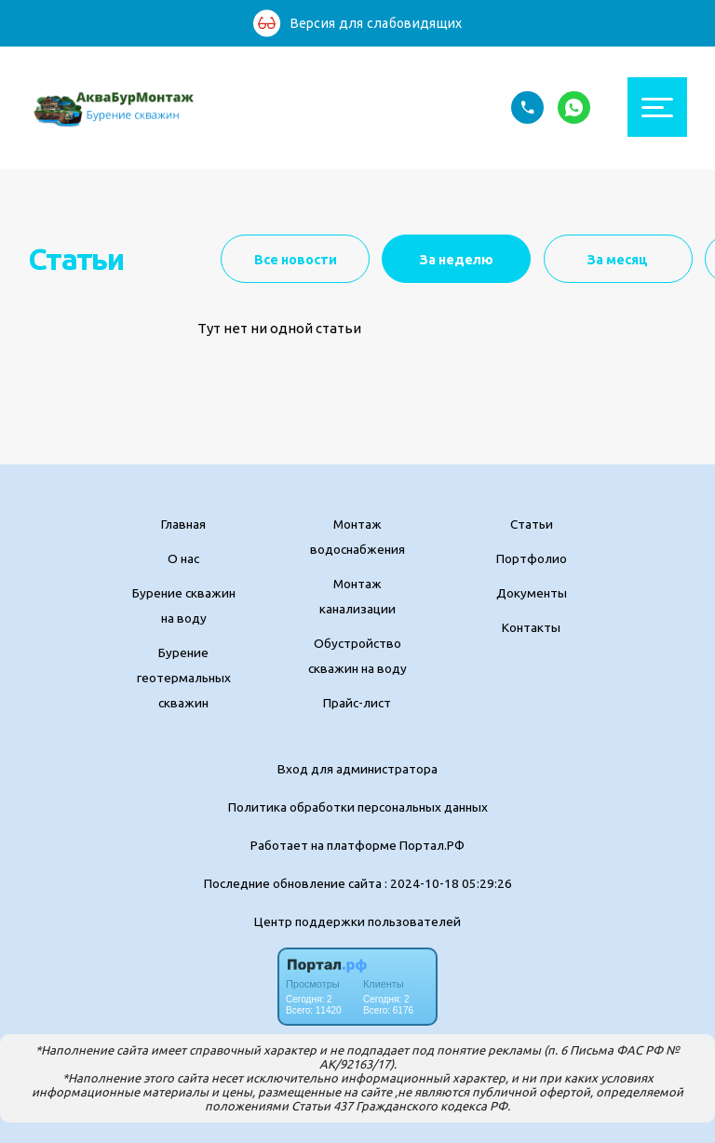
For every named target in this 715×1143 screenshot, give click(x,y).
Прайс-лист (357, 702)
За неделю (456, 259)
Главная (183, 524)
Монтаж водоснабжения (357, 537)
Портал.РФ (432, 845)
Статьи (531, 524)
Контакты (531, 627)
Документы (531, 592)
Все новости (295, 259)
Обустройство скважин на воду (357, 656)
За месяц (617, 259)
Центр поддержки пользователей (357, 921)
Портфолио (531, 558)
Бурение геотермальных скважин (184, 677)
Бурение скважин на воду (184, 605)
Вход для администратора (357, 768)
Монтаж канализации (357, 596)
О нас (183, 558)
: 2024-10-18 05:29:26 (448, 883)
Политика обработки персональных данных (358, 807)
